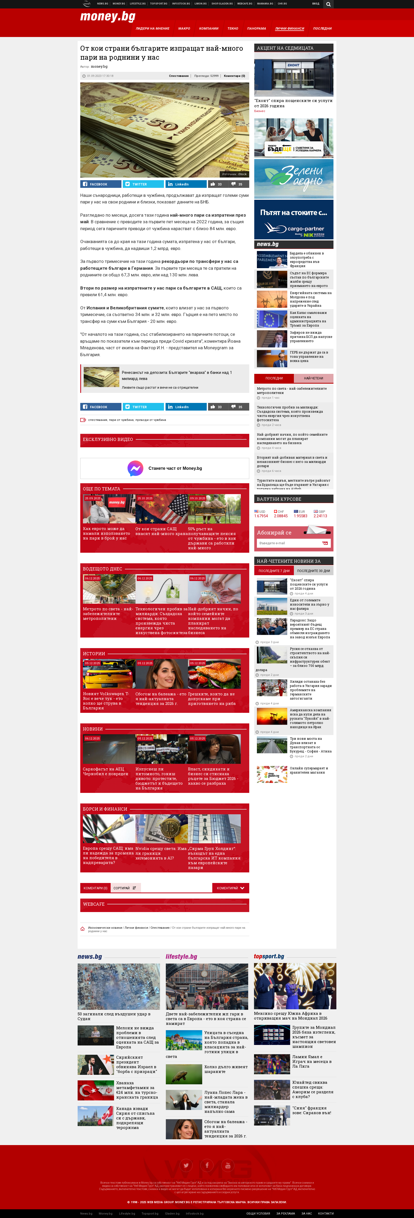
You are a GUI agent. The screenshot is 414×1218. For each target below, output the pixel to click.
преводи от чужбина (150, 420)
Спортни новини (159, 4)
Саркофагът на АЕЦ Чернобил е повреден (105, 771)
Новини (103, 4)
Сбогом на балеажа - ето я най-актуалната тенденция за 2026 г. (160, 698)
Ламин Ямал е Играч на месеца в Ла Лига (312, 1061)
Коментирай (228, 888)
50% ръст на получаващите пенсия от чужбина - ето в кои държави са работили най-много (212, 538)
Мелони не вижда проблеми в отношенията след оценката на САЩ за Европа (137, 1037)
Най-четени (313, 378)
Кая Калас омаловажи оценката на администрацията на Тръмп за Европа (308, 318)
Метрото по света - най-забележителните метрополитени (108, 613)
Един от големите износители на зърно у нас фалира (309, 604)
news (271, 245)
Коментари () (234, 76)
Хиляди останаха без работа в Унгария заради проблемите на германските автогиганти (311, 689)
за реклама (285, 1213)
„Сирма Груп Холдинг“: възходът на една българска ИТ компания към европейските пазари (214, 858)
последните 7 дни (274, 571)
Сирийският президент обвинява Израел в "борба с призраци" (136, 1064)
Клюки (138, 4)
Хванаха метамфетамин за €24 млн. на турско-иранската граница (137, 1089)
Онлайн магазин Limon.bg (201, 4)
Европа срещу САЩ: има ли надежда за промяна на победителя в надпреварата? (108, 855)
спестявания (97, 420)
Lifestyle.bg (127, 1213)
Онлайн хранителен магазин (222, 4)
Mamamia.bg (265, 4)
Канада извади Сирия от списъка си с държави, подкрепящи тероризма (135, 1118)
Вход (315, 3)
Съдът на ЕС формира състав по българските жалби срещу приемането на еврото (309, 279)
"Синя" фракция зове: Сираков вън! (311, 1110)
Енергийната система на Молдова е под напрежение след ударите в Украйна (311, 299)
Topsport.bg (150, 1213)
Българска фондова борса (181, 4)
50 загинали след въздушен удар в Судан (114, 1016)
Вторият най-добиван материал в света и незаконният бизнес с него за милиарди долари (292, 461)
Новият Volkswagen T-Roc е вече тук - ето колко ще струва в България (106, 700)
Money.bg (105, 1213)
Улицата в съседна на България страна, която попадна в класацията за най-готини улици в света (207, 1044)
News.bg (86, 1213)
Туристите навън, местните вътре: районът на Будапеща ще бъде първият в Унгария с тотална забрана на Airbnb (293, 484)
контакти (326, 1213)
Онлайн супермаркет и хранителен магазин (309, 770)
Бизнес (259, 111)
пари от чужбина (121, 420)
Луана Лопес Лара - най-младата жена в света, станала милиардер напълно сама (226, 1102)
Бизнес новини (119, 4)
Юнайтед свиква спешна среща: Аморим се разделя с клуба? (312, 1089)
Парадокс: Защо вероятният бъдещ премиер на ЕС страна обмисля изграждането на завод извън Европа (310, 628)
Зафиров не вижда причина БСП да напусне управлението (311, 336)
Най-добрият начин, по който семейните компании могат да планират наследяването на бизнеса (213, 620)
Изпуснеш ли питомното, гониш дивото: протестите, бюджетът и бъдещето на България (159, 778)
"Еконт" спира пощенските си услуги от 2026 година (293, 103)
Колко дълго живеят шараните (226, 1069)
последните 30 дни (313, 571)
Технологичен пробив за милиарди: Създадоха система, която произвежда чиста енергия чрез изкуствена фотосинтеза (161, 620)
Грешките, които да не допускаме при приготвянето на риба (212, 698)
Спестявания (179, 76)
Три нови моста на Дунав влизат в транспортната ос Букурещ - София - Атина (311, 744)
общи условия (258, 1213)
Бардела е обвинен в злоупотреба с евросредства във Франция (307, 259)
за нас (307, 1213)
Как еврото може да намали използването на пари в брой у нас (106, 533)
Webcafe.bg (245, 4)
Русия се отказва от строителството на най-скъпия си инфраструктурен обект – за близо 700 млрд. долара (293, 659)
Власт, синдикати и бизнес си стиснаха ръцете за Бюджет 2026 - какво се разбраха (213, 775)
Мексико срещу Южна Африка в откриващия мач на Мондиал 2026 (290, 1016)
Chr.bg (282, 4)
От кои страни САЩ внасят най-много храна (161, 531)
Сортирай (125, 888)
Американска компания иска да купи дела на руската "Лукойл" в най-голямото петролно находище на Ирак (310, 718)
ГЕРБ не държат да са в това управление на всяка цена (309, 356)
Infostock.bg (195, 1213)
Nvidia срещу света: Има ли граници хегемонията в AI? (161, 853)
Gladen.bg (172, 1213)
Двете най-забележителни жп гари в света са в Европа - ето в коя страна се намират (206, 1018)
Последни (274, 378)
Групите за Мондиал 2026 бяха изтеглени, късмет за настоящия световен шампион (314, 1037)
